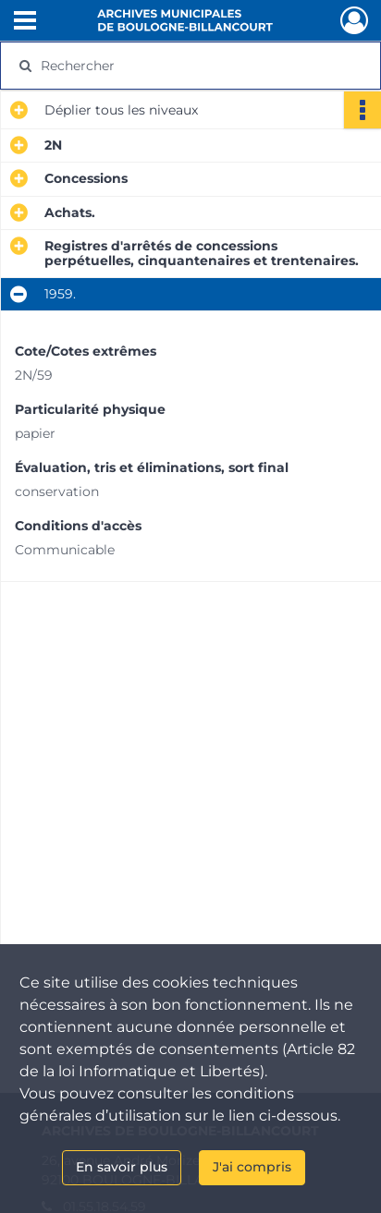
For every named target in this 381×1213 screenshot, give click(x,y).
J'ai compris (252, 1166)
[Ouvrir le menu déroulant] (25, 22)
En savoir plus (121, 1166)
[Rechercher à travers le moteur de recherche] (186, 66)
